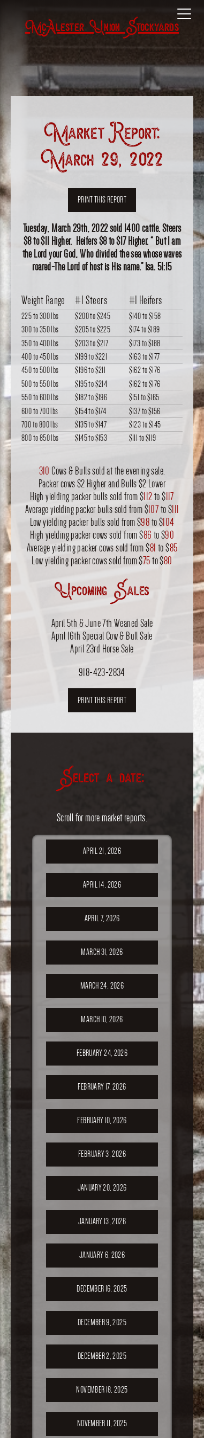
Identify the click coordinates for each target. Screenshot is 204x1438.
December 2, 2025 (102, 1356)
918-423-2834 (102, 672)
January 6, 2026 (102, 1255)
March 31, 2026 (102, 952)
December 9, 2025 (102, 1322)
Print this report (102, 200)
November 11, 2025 (102, 1423)
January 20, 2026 (102, 1188)
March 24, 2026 (102, 986)
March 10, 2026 (102, 1019)
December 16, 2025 (102, 1289)
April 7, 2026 (102, 918)
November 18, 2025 (101, 1390)
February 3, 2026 (102, 1154)
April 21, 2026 (102, 851)
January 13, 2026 (102, 1221)
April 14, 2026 (102, 885)
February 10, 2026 (101, 1120)
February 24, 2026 (102, 1053)
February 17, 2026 (102, 1087)
